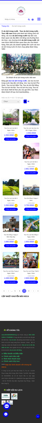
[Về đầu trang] (38, 416)
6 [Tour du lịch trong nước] (19, 291)
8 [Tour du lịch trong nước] (28, 291)
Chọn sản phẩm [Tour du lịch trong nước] (11, 139)
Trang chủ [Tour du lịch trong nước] (5, 26)
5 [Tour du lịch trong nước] (15, 291)
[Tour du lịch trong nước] (21, 11)
